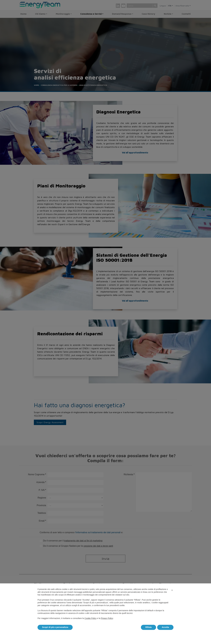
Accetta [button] (165, 627)
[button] (172, 590)
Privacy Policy (107, 618)
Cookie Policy (90, 618)
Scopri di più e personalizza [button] (55, 627)
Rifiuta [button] (148, 627)
